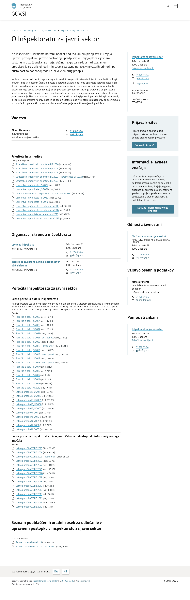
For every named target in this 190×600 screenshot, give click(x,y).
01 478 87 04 (142, 296)
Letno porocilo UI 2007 (27, 429)
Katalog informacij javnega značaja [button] (152, 209)
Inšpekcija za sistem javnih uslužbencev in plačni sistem (36, 263)
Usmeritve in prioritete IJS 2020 (32, 197)
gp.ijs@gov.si (76, 134)
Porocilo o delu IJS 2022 (28, 329)
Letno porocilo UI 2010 (27, 416)
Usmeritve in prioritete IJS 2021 (32, 189)
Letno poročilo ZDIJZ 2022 (29, 465)
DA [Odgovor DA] (56, 571)
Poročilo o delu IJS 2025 (28, 316)
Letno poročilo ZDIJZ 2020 (29, 473)
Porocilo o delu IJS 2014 (28, 379)
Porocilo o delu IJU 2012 (28, 387)
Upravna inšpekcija (23, 244)
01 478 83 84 (76, 131)
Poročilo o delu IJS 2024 (28, 320)
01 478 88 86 (142, 254)
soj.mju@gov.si (143, 257)
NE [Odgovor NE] (65, 571)
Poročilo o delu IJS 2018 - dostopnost (35, 362)
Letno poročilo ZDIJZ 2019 (29, 477)
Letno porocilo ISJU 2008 (29, 404)
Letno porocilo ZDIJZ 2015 (29, 494)
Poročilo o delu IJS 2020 (28, 341)
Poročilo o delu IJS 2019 (28, 350)
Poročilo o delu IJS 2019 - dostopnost (35, 354)
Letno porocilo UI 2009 (27, 421)
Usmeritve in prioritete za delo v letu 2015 (37, 218)
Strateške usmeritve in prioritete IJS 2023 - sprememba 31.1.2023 (49, 176)
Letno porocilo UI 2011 (27, 412)
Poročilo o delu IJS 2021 (28, 333)
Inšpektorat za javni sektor (147, 57)
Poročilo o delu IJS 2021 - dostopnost (35, 337)
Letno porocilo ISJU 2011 (28, 391)
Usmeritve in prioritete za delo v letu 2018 (37, 206)
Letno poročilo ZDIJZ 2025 (29, 448)
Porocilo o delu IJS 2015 (28, 375)
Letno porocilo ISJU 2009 (29, 400)
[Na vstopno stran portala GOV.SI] (30, 9)
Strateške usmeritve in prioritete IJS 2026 (37, 164)
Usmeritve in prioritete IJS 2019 (32, 201)
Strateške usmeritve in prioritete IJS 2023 (37, 180)
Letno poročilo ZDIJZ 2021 (29, 469)
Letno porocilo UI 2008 (27, 425)
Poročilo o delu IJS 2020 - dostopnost (35, 346)
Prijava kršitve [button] (144, 145)
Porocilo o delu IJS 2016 (28, 370)
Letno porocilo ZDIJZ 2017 (29, 485)
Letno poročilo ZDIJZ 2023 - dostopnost (36, 456)
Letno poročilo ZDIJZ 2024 (29, 452)
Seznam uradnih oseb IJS (29, 542)
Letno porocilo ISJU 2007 (28, 408)
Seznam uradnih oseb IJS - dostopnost (36, 546)
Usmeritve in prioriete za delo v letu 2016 (37, 214)
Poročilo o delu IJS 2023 (28, 325)
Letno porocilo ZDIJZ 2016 (29, 489)
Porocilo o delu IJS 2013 (28, 383)
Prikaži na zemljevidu (143, 68)
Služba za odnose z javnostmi (149, 236)
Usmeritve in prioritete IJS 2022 (32, 185)
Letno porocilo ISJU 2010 (28, 395)
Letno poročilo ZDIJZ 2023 (29, 460)
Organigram (142, 83)
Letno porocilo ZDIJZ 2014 (29, 498)
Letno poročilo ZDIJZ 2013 (29, 502)
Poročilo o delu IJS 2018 (28, 358)
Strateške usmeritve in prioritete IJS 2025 (37, 168)
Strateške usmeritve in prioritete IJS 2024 (37, 172)
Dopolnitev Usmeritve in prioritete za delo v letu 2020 (43, 193)
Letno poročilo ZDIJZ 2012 (29, 506)
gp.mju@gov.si (143, 299)
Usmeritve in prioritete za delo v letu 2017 (37, 210)
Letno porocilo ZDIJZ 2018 (29, 481)
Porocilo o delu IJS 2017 (28, 366)
